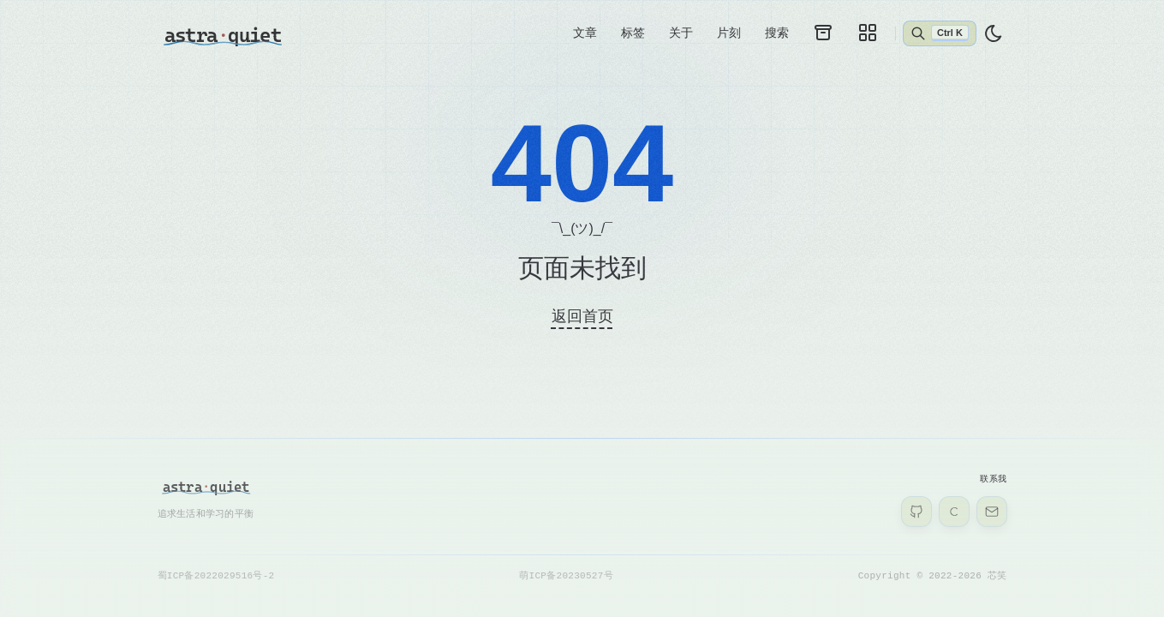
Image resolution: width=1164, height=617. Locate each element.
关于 (681, 32)
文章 (585, 32)
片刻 (729, 32)
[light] (993, 33)
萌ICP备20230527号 (565, 575)
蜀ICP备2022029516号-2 (216, 575)
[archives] (823, 32)
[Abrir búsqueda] (939, 33)
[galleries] (867, 32)
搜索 (777, 32)
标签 (633, 32)
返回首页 (582, 316)
